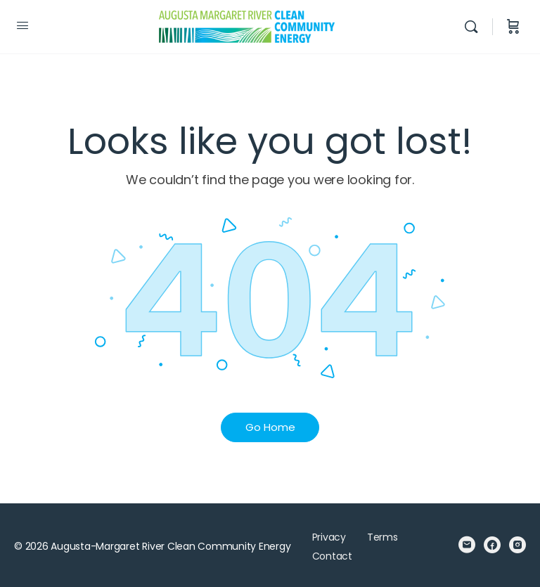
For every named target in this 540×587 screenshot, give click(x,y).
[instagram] (517, 544)
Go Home (270, 427)
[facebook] (492, 544)
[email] (466, 544)
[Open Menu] (22, 25)
